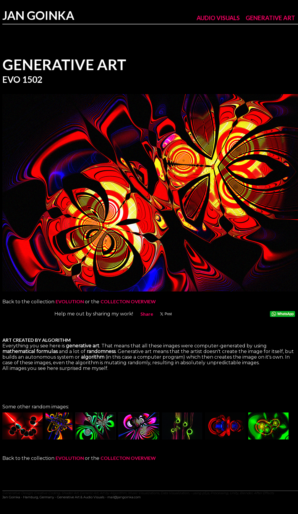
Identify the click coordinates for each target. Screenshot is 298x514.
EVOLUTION (70, 301)
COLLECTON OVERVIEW (128, 301)
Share (146, 314)
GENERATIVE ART (270, 17)
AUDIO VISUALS (218, 17)
